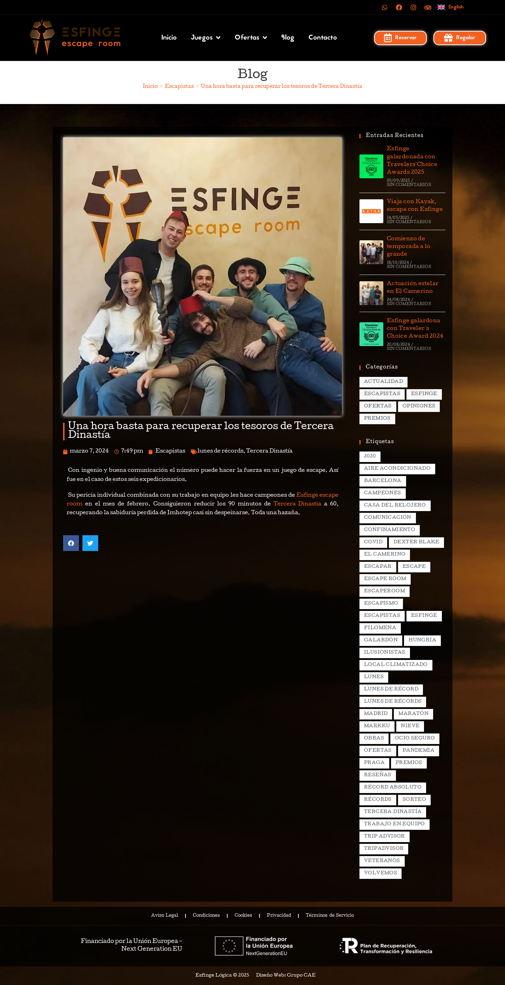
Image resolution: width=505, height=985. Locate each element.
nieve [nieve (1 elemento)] (410, 726)
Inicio (169, 38)
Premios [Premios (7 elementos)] (377, 418)
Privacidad (279, 916)
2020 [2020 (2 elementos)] (370, 456)
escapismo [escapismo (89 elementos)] (381, 603)
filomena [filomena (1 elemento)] (380, 628)
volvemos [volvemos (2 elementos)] (380, 873)
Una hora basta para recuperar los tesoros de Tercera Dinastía (281, 86)
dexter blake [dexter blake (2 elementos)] (416, 542)
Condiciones (206, 916)
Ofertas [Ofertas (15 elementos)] (378, 406)
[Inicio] (150, 86)
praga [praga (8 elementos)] (374, 763)
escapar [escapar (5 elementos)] (378, 567)
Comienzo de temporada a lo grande (409, 247)
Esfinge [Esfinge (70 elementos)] (424, 394)
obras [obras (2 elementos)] (374, 738)
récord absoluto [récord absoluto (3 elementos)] (393, 787)
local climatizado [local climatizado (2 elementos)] (396, 665)
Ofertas (251, 38)
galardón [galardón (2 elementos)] (381, 640)
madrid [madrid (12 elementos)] (376, 714)
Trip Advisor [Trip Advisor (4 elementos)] (384, 836)
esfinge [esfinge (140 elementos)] (424, 616)
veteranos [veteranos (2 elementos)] (382, 861)
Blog (287, 38)
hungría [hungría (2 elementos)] (422, 640)
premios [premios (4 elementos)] (409, 763)
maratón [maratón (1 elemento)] (413, 714)
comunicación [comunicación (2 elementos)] (387, 518)
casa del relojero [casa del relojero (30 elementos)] (395, 505)
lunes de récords (220, 451)
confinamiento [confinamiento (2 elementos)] (389, 530)
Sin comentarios (409, 185)
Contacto (322, 38)
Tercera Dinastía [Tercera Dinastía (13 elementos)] (393, 812)
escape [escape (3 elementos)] (414, 567)
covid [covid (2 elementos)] (373, 542)
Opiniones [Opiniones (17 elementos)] (419, 406)
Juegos (206, 38)
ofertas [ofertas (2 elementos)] (378, 751)
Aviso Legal (164, 916)
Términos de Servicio (330, 916)
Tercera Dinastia (298, 504)
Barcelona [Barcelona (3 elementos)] (383, 481)
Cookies (243, 916)
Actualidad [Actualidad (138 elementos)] (383, 382)
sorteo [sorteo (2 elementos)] (414, 800)
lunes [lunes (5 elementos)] (374, 677)
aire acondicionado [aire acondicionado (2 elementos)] (397, 469)
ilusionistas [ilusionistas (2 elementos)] (384, 652)
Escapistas (170, 451)
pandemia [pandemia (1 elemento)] (419, 751)
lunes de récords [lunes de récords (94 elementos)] (393, 702)
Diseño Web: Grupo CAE (286, 975)
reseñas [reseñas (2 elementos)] (377, 775)
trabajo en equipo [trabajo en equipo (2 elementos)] (394, 824)
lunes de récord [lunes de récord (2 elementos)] (391, 689)
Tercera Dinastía (269, 451)
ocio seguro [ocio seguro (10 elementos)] (415, 738)
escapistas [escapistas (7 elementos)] (382, 616)
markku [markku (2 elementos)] (377, 726)
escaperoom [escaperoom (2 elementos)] (384, 591)
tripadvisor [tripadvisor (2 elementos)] (384, 849)
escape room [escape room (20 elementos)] (385, 579)
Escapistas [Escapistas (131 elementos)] (382, 394)
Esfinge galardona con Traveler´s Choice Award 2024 (415, 329)
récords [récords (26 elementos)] (378, 800)
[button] (71, 543)
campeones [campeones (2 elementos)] (382, 493)
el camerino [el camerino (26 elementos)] (384, 554)
